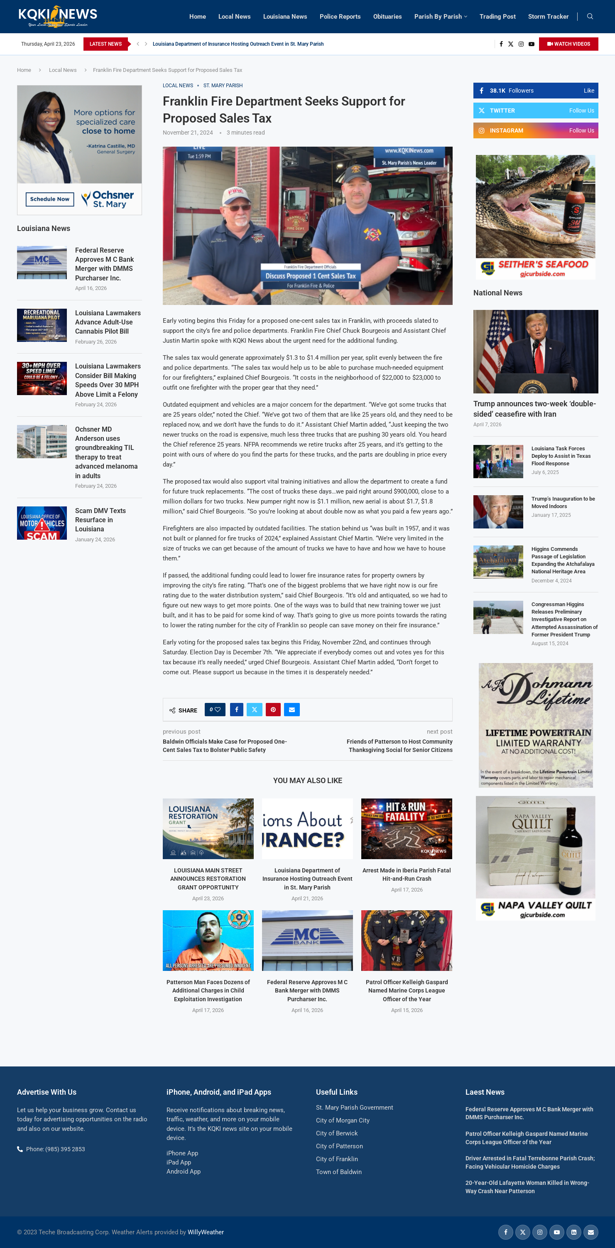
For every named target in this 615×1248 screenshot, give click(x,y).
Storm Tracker (548, 16)
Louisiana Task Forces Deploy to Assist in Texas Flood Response (561, 456)
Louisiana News (285, 16)
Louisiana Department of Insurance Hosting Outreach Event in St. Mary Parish (238, 44)
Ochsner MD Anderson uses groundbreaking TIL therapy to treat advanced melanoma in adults (106, 452)
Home (197, 16)
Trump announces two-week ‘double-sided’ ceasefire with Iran (534, 408)
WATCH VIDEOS (568, 44)
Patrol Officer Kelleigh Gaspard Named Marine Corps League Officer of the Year (407, 990)
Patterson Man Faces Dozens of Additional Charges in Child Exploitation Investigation (208, 990)
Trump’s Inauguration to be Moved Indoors (563, 502)
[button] (138, 44)
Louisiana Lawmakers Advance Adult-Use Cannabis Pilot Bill (108, 322)
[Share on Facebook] (236, 709)
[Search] (590, 16)
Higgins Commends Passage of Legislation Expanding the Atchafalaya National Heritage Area (563, 560)
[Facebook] (501, 44)
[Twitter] (510, 44)
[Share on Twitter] (254, 709)
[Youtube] (531, 44)
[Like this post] (218, 709)
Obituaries (387, 16)
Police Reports (340, 16)
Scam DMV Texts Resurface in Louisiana (100, 519)
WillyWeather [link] (206, 1232)
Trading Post (498, 16)
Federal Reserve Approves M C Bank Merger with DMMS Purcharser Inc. (307, 990)
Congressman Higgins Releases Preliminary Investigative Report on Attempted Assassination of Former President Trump (565, 619)
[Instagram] (521, 44)
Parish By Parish (438, 16)
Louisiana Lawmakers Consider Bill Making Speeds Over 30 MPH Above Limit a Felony (108, 380)
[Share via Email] (292, 709)
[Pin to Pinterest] (273, 709)
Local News (234, 16)
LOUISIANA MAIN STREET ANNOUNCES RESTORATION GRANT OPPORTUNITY (208, 879)
